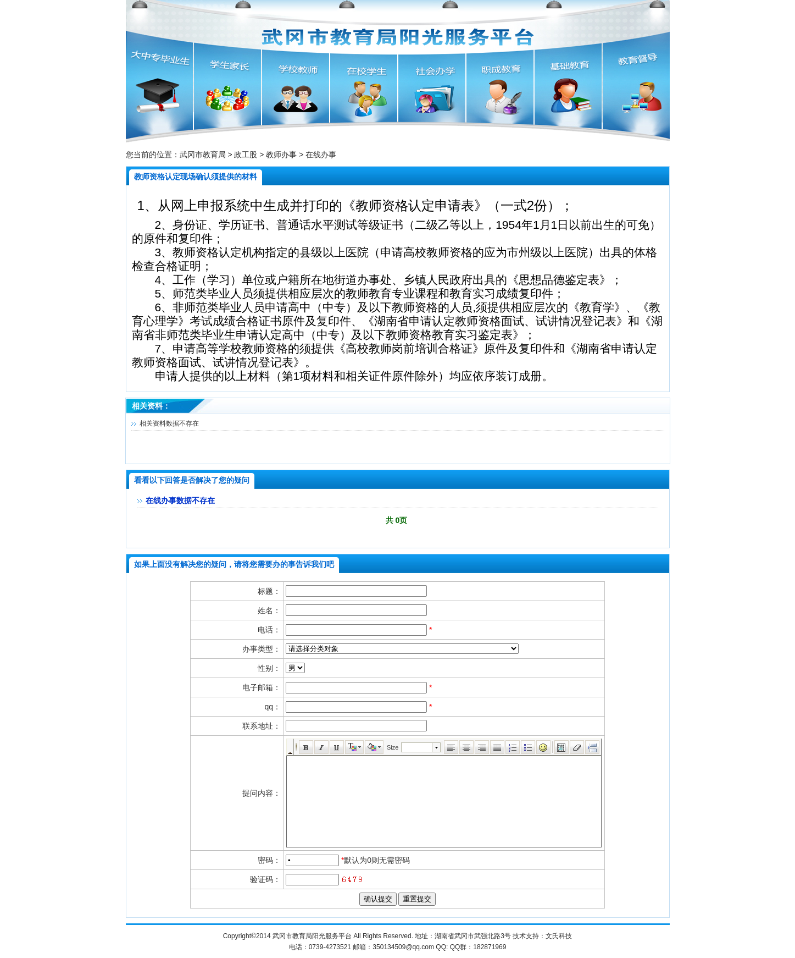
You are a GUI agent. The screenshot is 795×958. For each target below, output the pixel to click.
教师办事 (281, 154)
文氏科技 (559, 936)
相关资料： (151, 405)
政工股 (245, 154)
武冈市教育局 (203, 154)
